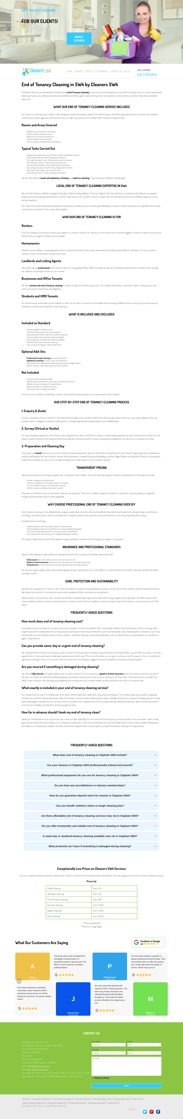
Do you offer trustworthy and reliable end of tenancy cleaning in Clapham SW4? (90, 826)
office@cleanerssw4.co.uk (39, 1066)
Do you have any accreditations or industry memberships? (90, 785)
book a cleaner (79, 38)
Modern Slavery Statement (33, 1102)
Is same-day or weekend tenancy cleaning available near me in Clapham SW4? (90, 836)
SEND (126, 1086)
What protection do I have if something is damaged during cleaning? (90, 846)
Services (79, 71)
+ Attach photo (100, 1077)
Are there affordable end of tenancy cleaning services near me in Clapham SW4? (90, 815)
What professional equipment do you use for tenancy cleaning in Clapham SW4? (90, 775)
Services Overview (121, 1098)
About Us (26, 1098)
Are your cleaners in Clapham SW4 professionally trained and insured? (90, 765)
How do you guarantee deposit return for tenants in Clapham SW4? (90, 795)
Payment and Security (76, 1102)
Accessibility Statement (41, 1098)
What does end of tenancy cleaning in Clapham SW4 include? (90, 755)
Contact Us (116, 71)
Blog (127, 71)
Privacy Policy (136, 1098)
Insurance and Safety (97, 1102)
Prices (89, 71)
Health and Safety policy (102, 1098)
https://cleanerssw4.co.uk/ (37, 1069)
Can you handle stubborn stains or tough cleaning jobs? (90, 805)
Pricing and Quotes (82, 1098)
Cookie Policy (113, 1102)
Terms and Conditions (56, 1102)
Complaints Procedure (62, 1098)
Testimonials (102, 71)
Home (70, 71)
